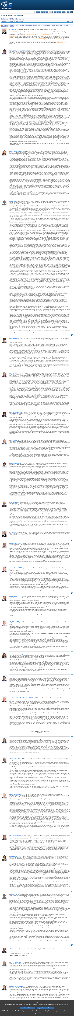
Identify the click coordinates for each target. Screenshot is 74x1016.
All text (21, 15)
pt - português (64, 12)
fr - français (47, 12)
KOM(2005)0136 (30, 34)
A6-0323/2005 (13, 32)
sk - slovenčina (67, 12)
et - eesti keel (43, 12)
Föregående (10, 15)
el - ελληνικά (44, 12)
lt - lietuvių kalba (56, 12)
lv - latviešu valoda (54, 12)
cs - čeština (38, 12)
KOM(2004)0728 (43, 39)
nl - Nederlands (60, 12)
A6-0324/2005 (13, 36)
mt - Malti (59, 12)
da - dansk (39, 12)
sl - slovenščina (68, 12)
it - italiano (52, 12)
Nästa (15, 15)
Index (4, 15)
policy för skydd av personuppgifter (50, 1012)
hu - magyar (57, 12)
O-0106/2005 (60, 42)
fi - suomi (70, 12)
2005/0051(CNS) (46, 34)
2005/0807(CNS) (59, 39)
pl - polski (62, 12)
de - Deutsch (41, 12)
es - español (36, 12)
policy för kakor (65, 1012)
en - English (46, 12)
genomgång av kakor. (37, 1014)
